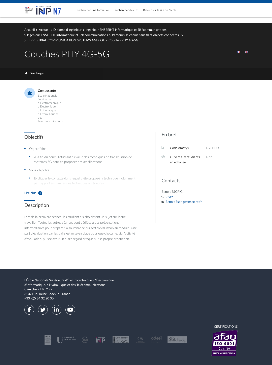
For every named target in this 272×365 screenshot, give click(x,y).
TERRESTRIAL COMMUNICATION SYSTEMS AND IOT (65, 40)
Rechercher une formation (93, 10)
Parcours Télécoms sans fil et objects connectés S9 (147, 35)
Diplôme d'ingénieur (67, 29)
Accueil (29, 29)
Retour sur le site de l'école (159, 10)
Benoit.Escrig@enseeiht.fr (183, 201)
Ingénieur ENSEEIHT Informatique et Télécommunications (126, 29)
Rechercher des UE (126, 10)
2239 (169, 197)
